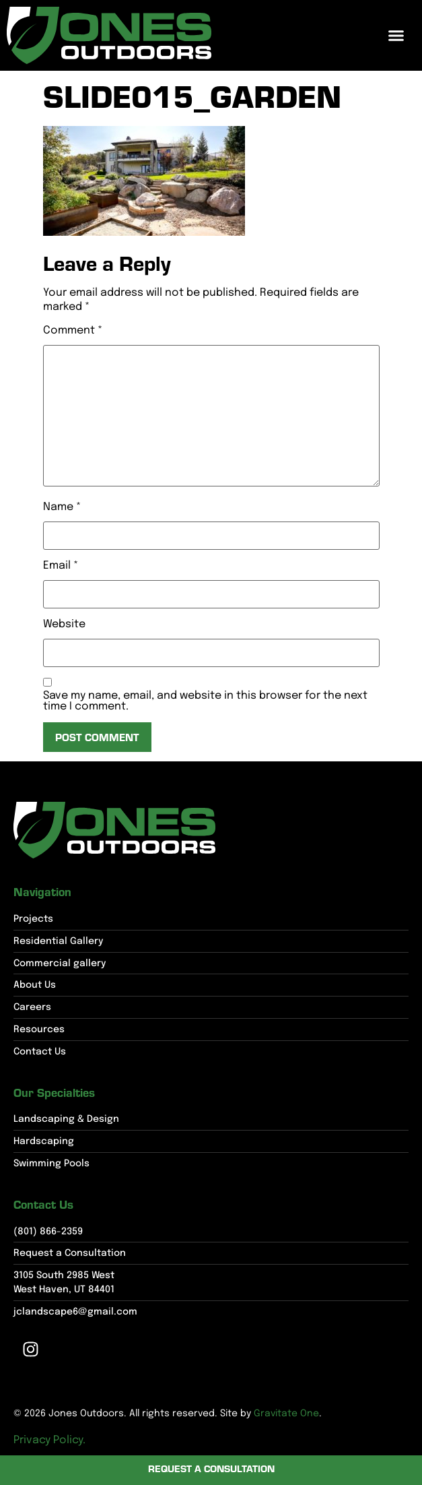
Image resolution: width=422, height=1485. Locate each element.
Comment (72, 330)
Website (64, 624)
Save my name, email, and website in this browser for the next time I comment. (205, 701)
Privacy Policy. (49, 1440)
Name (62, 507)
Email (60, 566)
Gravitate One (286, 1413)
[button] (396, 36)
